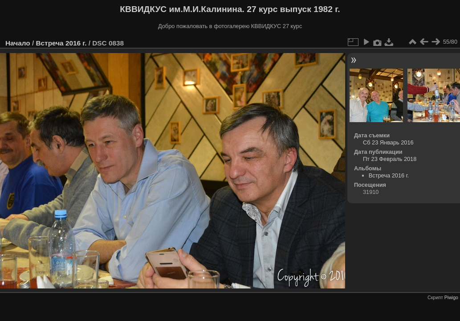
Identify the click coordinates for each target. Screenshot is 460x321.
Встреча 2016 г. (61, 43)
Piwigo (451, 297)
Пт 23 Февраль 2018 (389, 159)
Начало (17, 43)
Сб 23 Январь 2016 (388, 142)
